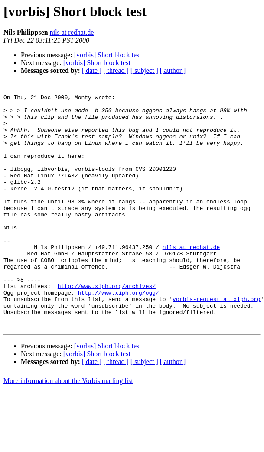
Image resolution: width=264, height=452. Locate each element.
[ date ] (91, 70)
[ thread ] (116, 70)
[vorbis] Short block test (107, 55)
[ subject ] (144, 70)
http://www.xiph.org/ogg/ (118, 334)
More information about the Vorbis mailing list (68, 428)
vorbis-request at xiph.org (217, 342)
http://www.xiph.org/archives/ (107, 326)
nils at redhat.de (72, 32)
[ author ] (173, 70)
